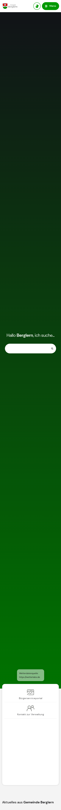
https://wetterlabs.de (29, 677)
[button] (50, 6)
